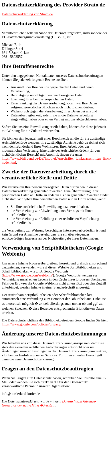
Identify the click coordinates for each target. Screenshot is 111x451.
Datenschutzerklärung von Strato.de (27, 14)
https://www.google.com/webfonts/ (28, 275)
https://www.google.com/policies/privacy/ (31, 324)
